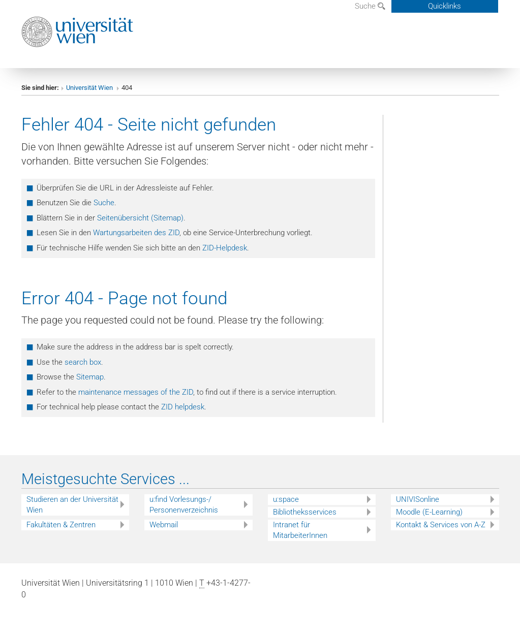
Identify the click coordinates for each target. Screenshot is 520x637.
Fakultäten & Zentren (61, 524)
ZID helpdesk (182, 406)
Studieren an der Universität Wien (72, 505)
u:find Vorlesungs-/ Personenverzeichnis (183, 505)
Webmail (163, 524)
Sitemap (90, 376)
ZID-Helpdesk (224, 247)
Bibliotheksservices (305, 512)
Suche (370, 6)
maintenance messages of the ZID (135, 392)
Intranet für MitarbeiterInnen (300, 530)
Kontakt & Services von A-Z (440, 524)
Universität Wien (90, 87)
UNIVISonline (417, 499)
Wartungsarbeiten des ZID (136, 232)
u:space (286, 499)
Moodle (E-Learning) (429, 512)
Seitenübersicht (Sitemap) (140, 217)
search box (83, 362)
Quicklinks (444, 6)
